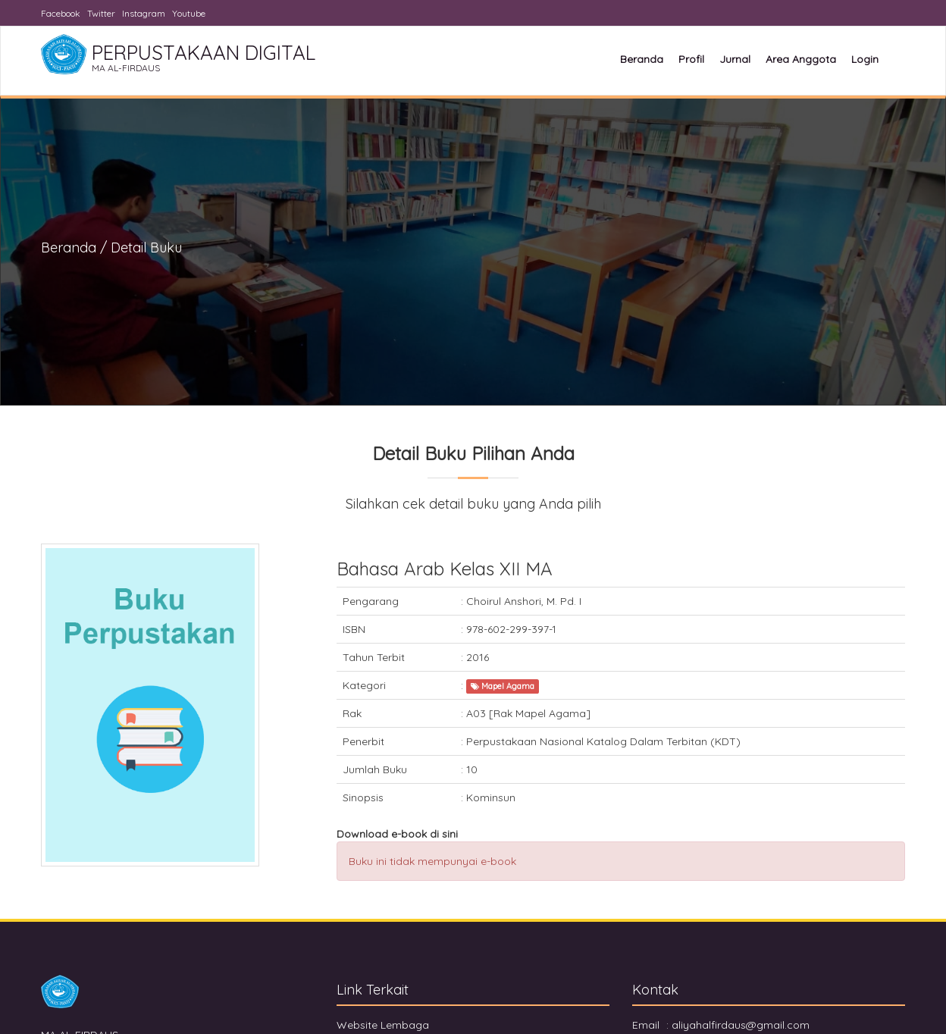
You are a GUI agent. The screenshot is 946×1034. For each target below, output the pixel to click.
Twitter (101, 13)
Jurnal (734, 59)
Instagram (143, 13)
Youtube (188, 13)
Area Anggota (801, 59)
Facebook (60, 13)
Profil (691, 59)
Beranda (641, 59)
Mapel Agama (502, 686)
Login (865, 59)
